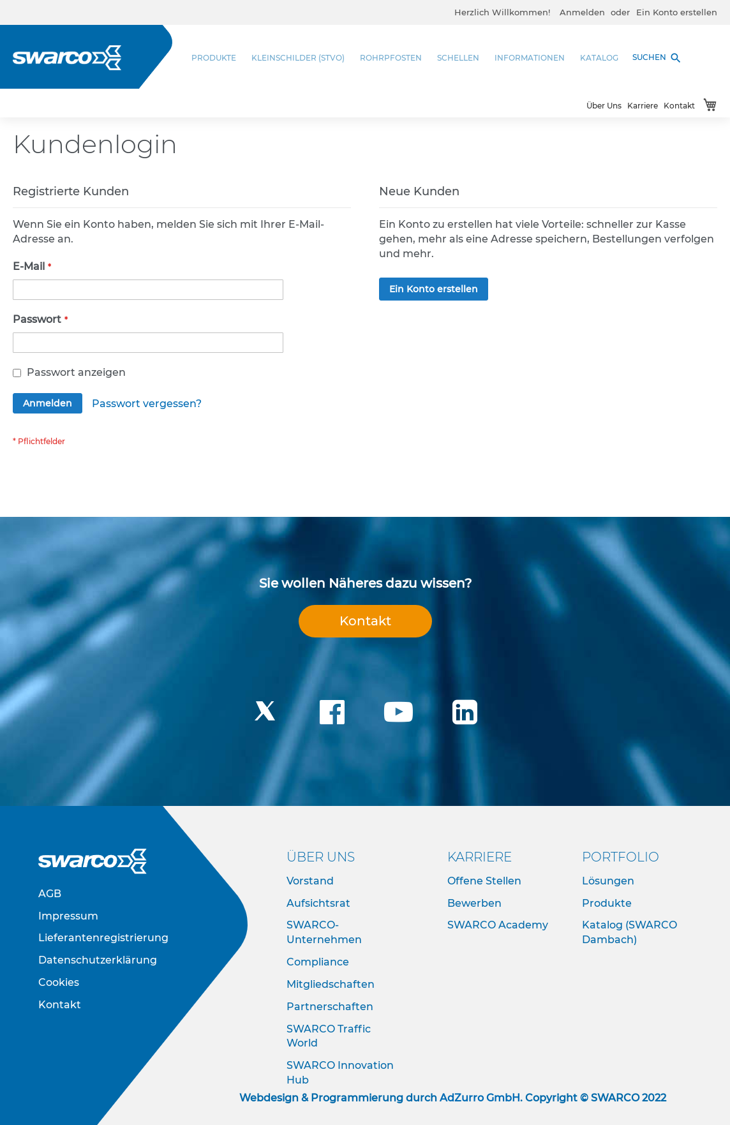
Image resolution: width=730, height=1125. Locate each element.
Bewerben (474, 903)
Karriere (642, 105)
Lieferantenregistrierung (103, 938)
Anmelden (582, 12)
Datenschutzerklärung (97, 960)
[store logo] (67, 57)
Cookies (58, 982)
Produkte (607, 903)
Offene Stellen (484, 881)
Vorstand (310, 881)
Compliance (318, 962)
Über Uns (604, 105)
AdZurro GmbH (480, 1098)
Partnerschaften (330, 1007)
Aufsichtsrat (318, 903)
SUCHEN (657, 58)
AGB (49, 894)
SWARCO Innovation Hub (340, 1072)
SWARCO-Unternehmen (324, 932)
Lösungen (608, 881)
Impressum (68, 916)
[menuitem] (217, 58)
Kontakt (679, 105)
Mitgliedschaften (331, 984)
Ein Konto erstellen (676, 12)
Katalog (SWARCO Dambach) (629, 932)
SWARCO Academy (497, 925)
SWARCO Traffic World (329, 1036)
